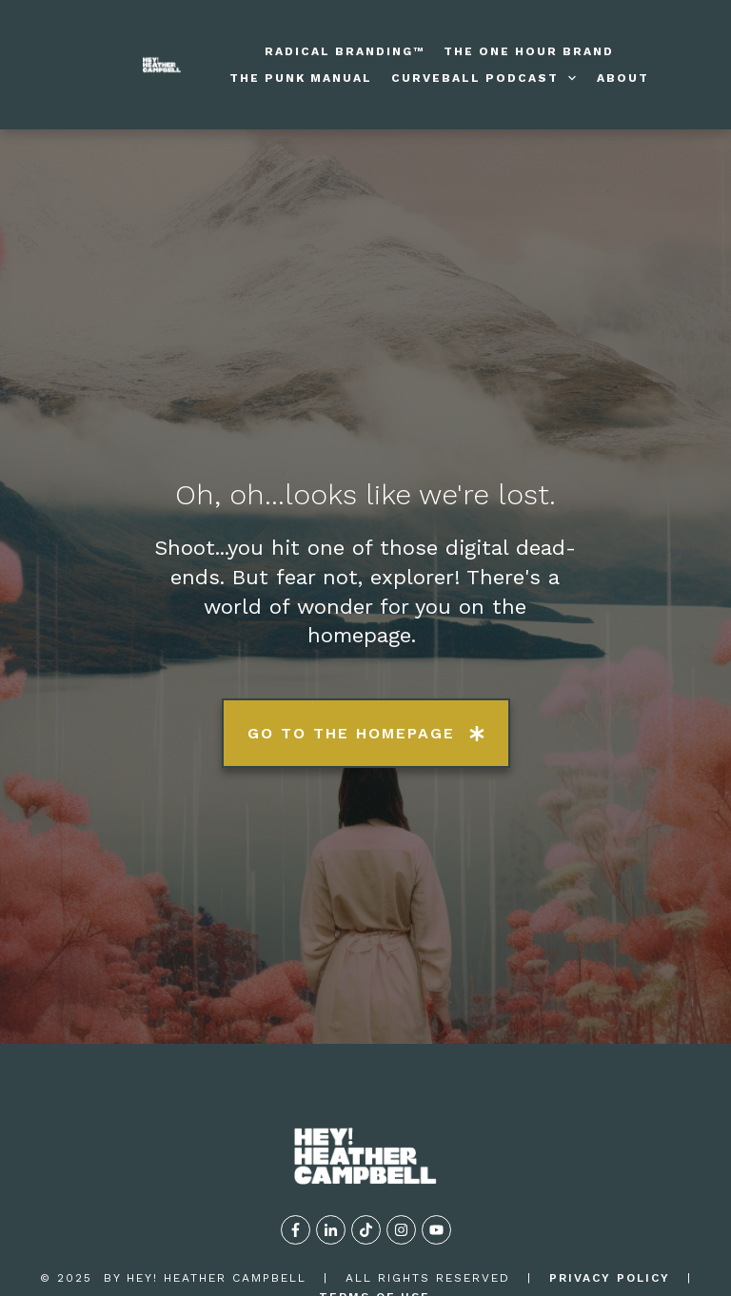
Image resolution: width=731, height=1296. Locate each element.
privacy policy (609, 1188)
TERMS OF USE (374, 1208)
